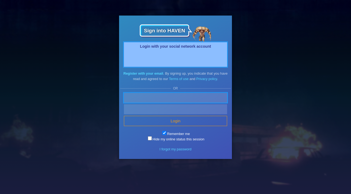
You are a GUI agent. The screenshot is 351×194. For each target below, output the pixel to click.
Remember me (176, 134)
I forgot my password (176, 149)
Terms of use (178, 79)
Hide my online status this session (176, 139)
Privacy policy (206, 79)
